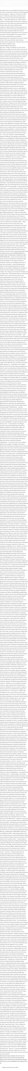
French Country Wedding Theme (12, 1061)
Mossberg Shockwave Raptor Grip (9, 1056)
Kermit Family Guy (13, 1057)
